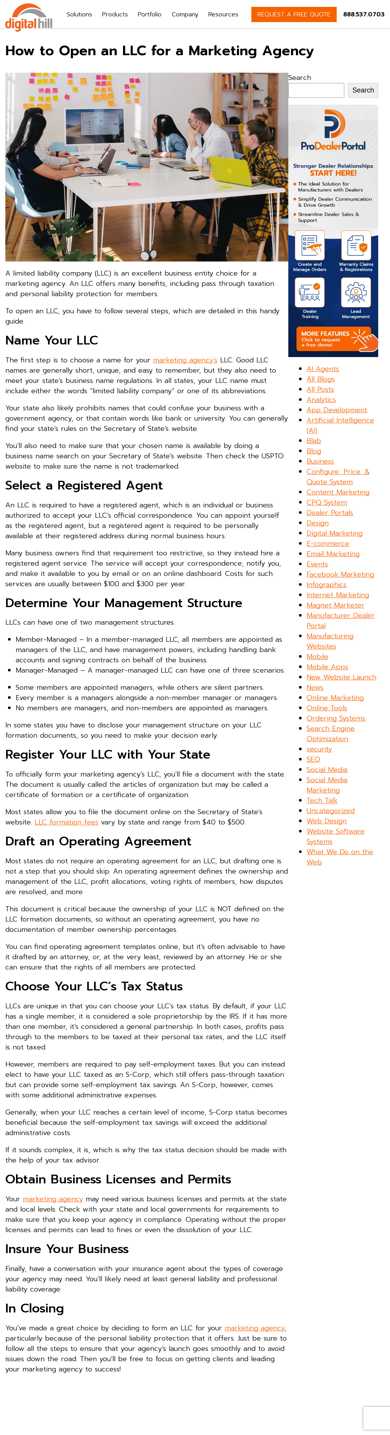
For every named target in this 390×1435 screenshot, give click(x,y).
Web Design (327, 821)
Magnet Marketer (335, 605)
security (319, 749)
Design (318, 523)
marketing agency (53, 1199)
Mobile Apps (327, 667)
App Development (337, 410)
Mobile (317, 656)
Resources (223, 14)
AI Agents (323, 369)
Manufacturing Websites (330, 641)
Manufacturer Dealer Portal (341, 620)
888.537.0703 (364, 14)
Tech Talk (322, 800)
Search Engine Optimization (331, 733)
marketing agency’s (185, 360)
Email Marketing (333, 553)
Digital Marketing (335, 533)
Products (115, 14)
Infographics (327, 584)
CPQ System (327, 502)
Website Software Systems (335, 836)
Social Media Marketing (327, 785)
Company (185, 14)
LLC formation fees (66, 822)
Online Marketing (335, 697)
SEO (313, 759)
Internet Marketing (338, 595)
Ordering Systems (336, 718)
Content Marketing (338, 492)
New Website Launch (341, 677)
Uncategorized (331, 810)
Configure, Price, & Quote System (338, 476)
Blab (314, 440)
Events (317, 564)
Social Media (327, 769)
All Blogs (321, 379)
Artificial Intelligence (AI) (340, 425)
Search (299, 77)
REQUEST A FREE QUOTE (294, 14)
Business (320, 461)
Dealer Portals (330, 512)
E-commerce (328, 543)
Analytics (321, 399)
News (315, 687)
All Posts (320, 389)
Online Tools (327, 708)
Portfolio (149, 14)
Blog (314, 451)
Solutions (79, 14)
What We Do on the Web (340, 857)
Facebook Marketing (340, 574)
